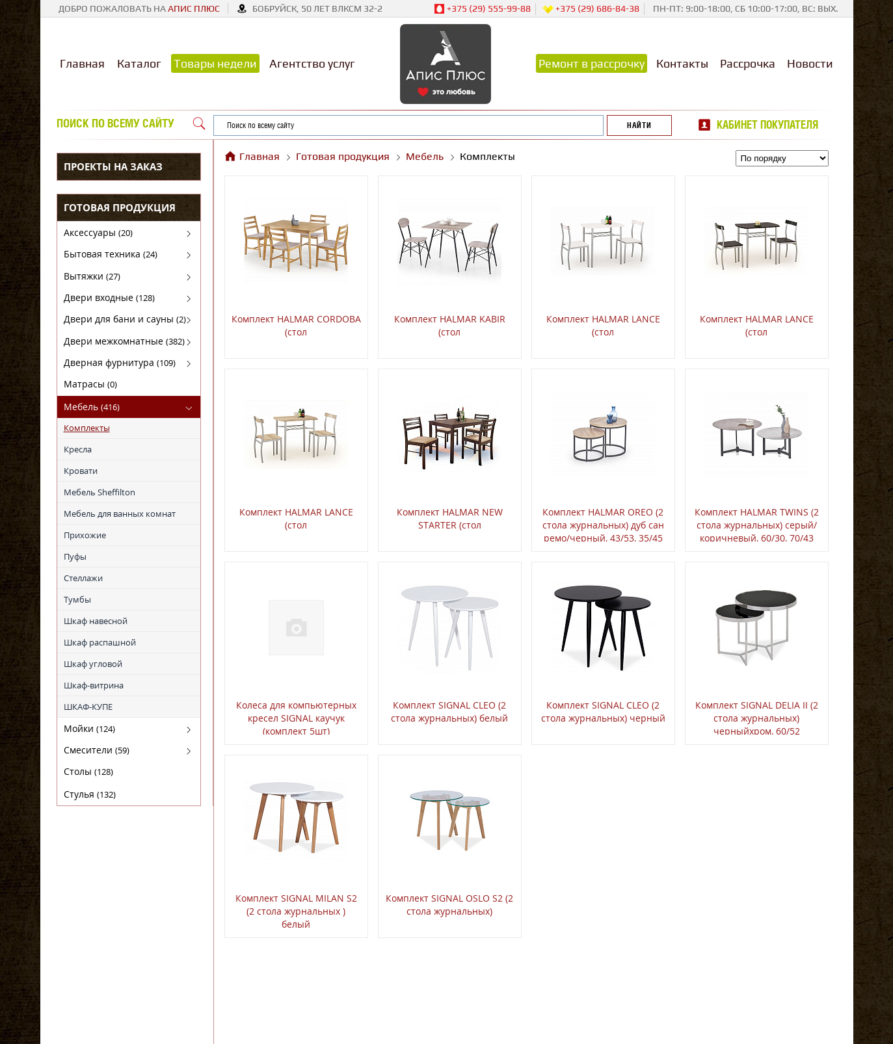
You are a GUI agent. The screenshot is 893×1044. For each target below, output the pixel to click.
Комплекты (87, 428)
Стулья (90, 794)
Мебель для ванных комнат (120, 513)
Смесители (96, 750)
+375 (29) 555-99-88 (482, 9)
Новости (810, 63)
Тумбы (77, 599)
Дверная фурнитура (120, 362)
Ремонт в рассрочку (592, 63)
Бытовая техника (110, 254)
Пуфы (75, 556)
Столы (88, 771)
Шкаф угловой (93, 664)
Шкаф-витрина (94, 685)
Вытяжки (92, 276)
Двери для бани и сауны (125, 319)
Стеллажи (83, 578)
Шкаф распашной (100, 642)
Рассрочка (747, 63)
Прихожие (85, 535)
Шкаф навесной (95, 621)
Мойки (89, 728)
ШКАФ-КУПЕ (88, 706)
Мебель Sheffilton (99, 492)
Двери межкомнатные (124, 341)
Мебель (92, 406)
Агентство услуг (312, 63)
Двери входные (109, 297)
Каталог (139, 63)
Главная (82, 63)
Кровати (81, 470)
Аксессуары (98, 232)
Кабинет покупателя (767, 124)
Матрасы (90, 384)
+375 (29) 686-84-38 (590, 9)
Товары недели (215, 63)
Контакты (682, 63)
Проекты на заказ (113, 166)
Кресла (78, 449)
